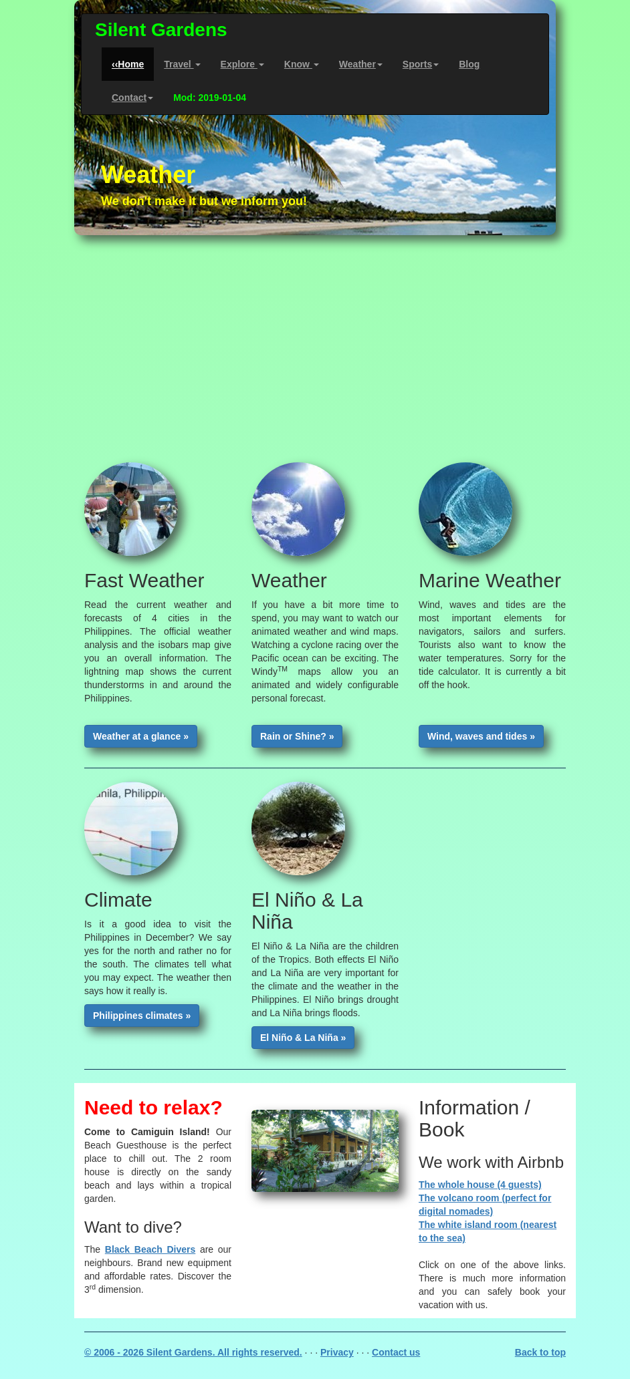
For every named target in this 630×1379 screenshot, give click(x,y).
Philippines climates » (142, 1015)
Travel (182, 64)
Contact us (396, 1352)
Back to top (540, 1352)
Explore (242, 64)
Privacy (337, 1352)
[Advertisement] (315, 348)
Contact (132, 97)
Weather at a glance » (141, 736)
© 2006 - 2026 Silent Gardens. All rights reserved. (193, 1352)
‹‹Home (128, 64)
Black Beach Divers (150, 1249)
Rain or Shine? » (297, 736)
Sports (421, 64)
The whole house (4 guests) (480, 1184)
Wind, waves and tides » (481, 736)
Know (301, 64)
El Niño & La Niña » (303, 1037)
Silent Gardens (161, 29)
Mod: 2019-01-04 (209, 97)
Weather (361, 64)
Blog (469, 64)
